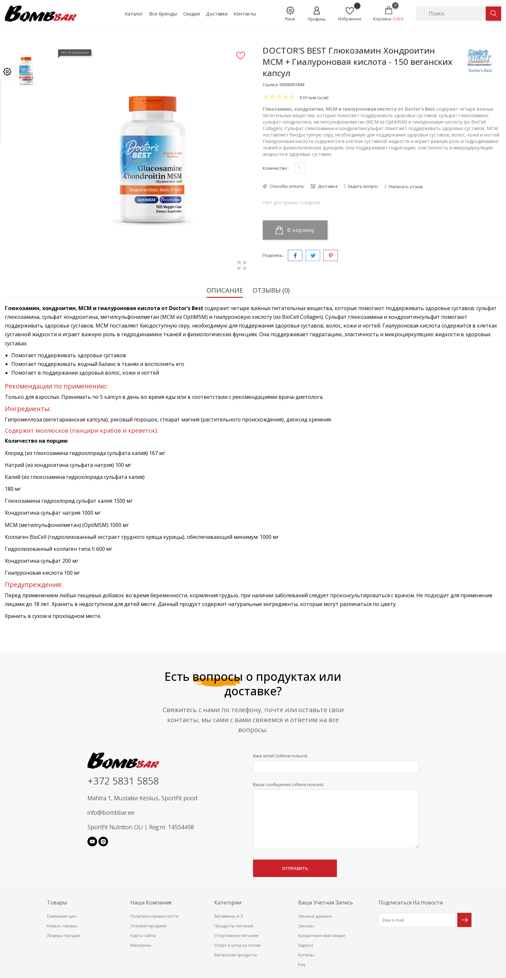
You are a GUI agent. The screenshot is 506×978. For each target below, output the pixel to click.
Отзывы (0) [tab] (271, 291)
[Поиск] (451, 13)
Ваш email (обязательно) (336, 763)
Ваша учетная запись (325, 902)
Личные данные (315, 916)
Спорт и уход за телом (237, 945)
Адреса (305, 945)
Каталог (134, 13)
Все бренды (163, 13)
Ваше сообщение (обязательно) (336, 815)
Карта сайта (143, 935)
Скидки (191, 13)
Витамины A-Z (228, 916)
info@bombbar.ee (110, 812)
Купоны (306, 955)
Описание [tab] (225, 291)
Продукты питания (233, 926)
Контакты (245, 13)
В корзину (295, 230)
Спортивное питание (236, 935)
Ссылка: (270, 84)
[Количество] (299, 168)
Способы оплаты (286, 186)
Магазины (140, 945)
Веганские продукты (235, 955)
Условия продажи (148, 926)
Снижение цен (61, 916)
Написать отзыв (405, 186)
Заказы (306, 926)
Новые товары (62, 926)
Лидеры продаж (63, 935)
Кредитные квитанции (321, 935)
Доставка (217, 13)
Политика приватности (154, 916)
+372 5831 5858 (123, 780)
